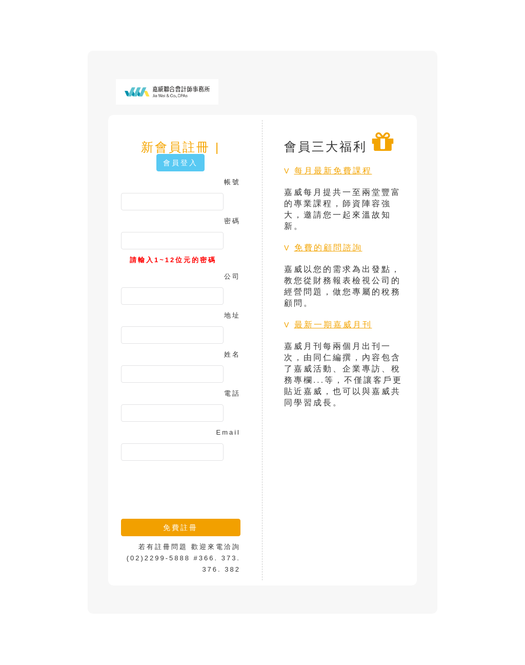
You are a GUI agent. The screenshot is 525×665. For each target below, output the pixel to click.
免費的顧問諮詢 (328, 247)
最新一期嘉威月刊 (333, 324)
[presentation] (199, 486)
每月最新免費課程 (333, 170)
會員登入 (180, 163)
